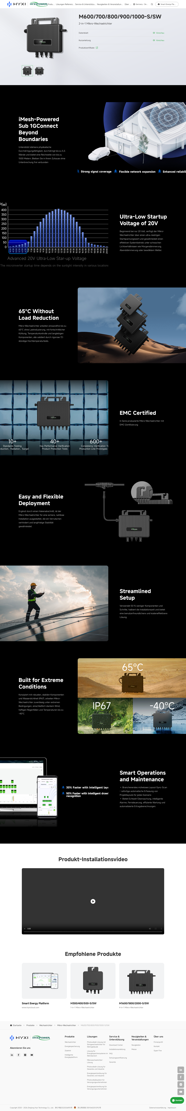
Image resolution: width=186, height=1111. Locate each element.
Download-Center (116, 1045)
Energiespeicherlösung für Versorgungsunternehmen (97, 1087)
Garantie (112, 1062)
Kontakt (157, 1046)
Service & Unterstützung (85, 4)
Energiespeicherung (72, 1046)
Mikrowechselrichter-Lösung (95, 1061)
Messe (134, 1049)
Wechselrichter (70, 1042)
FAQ (110, 1053)
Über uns (129, 4)
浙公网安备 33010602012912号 (89, 1108)
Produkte (51, 4)
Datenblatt (83, 33)
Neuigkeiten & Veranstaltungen (110, 4)
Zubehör (68, 1050)
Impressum (172, 1108)
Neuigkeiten (136, 1045)
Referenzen (70, 4)
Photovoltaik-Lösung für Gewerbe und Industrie (96, 1067)
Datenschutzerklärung (157, 1108)
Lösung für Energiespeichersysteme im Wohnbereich (97, 1053)
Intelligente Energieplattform (71, 1056)
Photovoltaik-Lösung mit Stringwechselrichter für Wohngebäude (96, 1044)
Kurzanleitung (85, 40)
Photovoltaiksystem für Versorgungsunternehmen (97, 1081)
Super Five (158, 1050)
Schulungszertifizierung (118, 1058)
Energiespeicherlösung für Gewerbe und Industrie (97, 1074)
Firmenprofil (158, 1042)
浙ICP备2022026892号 (63, 1108)
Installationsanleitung (117, 1049)
